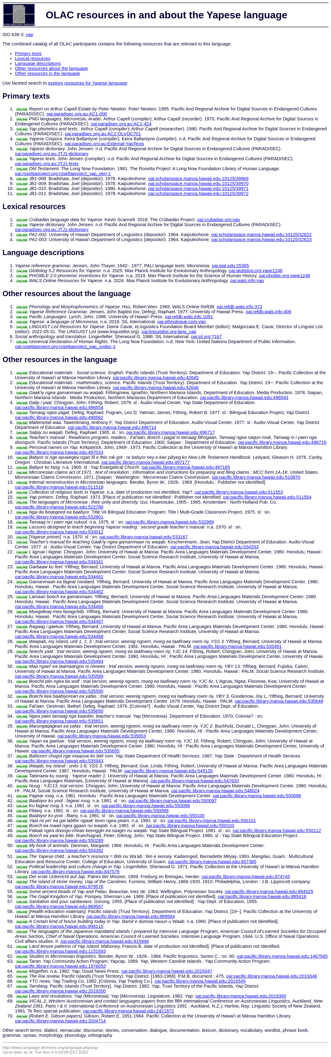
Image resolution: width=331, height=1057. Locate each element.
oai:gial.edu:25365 (230, 265)
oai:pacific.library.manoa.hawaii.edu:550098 (145, 805)
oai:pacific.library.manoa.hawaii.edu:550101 (212, 820)
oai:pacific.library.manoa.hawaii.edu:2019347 (166, 971)
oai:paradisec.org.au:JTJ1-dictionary (51, 153)
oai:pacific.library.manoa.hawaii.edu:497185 (186, 467)
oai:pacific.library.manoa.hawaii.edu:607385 (212, 861)
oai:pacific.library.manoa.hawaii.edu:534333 (214, 546)
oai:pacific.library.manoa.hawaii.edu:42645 (156, 377)
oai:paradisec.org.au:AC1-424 (121, 123)
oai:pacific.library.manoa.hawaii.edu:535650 (59, 711)
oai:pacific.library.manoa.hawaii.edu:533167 (143, 536)
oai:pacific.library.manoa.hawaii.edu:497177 (145, 462)
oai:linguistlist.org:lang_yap (169, 331)
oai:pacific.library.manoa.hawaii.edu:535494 (59, 661)
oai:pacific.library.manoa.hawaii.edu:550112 (277, 830)
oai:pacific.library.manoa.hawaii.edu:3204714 (60, 1020)
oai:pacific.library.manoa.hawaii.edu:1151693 (60, 951)
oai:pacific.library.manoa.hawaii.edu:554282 (59, 850)
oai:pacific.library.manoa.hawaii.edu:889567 (59, 906)
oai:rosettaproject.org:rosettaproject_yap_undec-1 (65, 346)
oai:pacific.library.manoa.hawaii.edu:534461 (59, 576)
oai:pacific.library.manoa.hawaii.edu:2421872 (128, 1010)
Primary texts (28, 53)
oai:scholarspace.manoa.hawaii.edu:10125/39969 (198, 178)
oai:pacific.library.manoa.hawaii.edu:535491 (237, 646)
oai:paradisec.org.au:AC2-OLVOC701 (103, 133)
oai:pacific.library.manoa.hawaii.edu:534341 (59, 561)
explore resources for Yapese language (87, 83)
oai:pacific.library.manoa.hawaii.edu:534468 (59, 636)
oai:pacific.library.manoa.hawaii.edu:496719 (282, 442)
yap (29, 34)
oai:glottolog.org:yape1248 (255, 270)
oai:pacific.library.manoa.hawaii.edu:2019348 (271, 976)
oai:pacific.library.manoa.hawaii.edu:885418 (262, 896)
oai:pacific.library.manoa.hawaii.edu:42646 (156, 387)
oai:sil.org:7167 (206, 336)
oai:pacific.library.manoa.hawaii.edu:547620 (195, 780)
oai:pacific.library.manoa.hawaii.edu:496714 (112, 427)
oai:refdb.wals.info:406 (268, 311)
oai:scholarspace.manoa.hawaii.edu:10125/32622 (261, 234)
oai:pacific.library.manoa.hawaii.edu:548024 (215, 790)
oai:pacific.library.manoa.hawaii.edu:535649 (279, 701)
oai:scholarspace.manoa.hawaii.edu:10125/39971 (198, 188)
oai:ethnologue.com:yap (181, 321)
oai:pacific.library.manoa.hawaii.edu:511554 (267, 497)
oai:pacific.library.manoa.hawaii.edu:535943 (59, 760)
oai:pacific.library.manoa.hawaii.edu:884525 (269, 891)
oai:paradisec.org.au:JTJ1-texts (46, 163)
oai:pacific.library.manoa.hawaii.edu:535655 (75, 750)
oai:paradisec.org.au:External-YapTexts (104, 143)
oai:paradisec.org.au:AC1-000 (77, 113)
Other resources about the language (51, 68)
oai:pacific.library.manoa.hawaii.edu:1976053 (60, 966)
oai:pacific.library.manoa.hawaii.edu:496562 (59, 417)
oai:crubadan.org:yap (218, 219)
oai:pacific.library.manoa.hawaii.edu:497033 (59, 452)
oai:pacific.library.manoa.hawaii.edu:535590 (59, 691)
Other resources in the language (47, 73)
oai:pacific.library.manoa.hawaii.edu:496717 (170, 432)
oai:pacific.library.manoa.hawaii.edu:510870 (256, 477)
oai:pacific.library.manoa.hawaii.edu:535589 (59, 676)
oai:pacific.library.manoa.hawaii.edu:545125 (168, 770)
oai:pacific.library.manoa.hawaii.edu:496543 (244, 397)
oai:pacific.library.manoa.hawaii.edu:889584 (130, 916)
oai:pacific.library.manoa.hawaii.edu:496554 (59, 407)
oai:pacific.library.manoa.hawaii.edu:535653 (102, 735)
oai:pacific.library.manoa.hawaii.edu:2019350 (60, 991)
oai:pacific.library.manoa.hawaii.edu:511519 (59, 487)
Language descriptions (38, 63)
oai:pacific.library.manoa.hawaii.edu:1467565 (282, 956)
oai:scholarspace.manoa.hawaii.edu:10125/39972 (198, 193)
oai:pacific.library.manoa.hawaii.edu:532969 (169, 521)
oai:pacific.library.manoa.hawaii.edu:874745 (246, 876)
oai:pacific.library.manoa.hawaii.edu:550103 (190, 825)
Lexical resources (32, 58)
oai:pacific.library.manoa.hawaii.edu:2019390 (240, 996)
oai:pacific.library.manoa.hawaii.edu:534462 (59, 591)
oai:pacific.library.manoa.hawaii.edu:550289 (59, 840)
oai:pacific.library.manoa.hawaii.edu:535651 (59, 721)
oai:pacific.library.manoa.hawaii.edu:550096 (257, 795)
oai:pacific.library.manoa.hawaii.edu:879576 (59, 886)
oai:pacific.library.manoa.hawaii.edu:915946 (104, 941)
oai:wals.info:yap (247, 280)
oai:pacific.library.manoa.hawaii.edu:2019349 (200, 981)
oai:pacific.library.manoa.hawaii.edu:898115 (59, 926)
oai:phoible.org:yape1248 (284, 275)
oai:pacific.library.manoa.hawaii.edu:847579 (75, 871)
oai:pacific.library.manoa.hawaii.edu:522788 (59, 507)
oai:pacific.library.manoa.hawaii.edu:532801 (59, 517)
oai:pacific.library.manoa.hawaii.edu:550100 (160, 815)
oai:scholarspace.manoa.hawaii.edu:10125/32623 (261, 239)
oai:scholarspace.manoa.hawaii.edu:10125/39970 (198, 183)
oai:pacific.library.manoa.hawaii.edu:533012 (59, 531)
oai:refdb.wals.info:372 (239, 306)
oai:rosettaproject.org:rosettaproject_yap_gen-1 (63, 173)
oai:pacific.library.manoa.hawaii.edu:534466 (59, 606)
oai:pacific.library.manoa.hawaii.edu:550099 (124, 810)
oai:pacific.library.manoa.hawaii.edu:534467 (59, 621)
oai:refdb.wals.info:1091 (189, 316)
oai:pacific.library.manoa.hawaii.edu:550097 (172, 800)
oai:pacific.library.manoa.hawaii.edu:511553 (239, 492)
